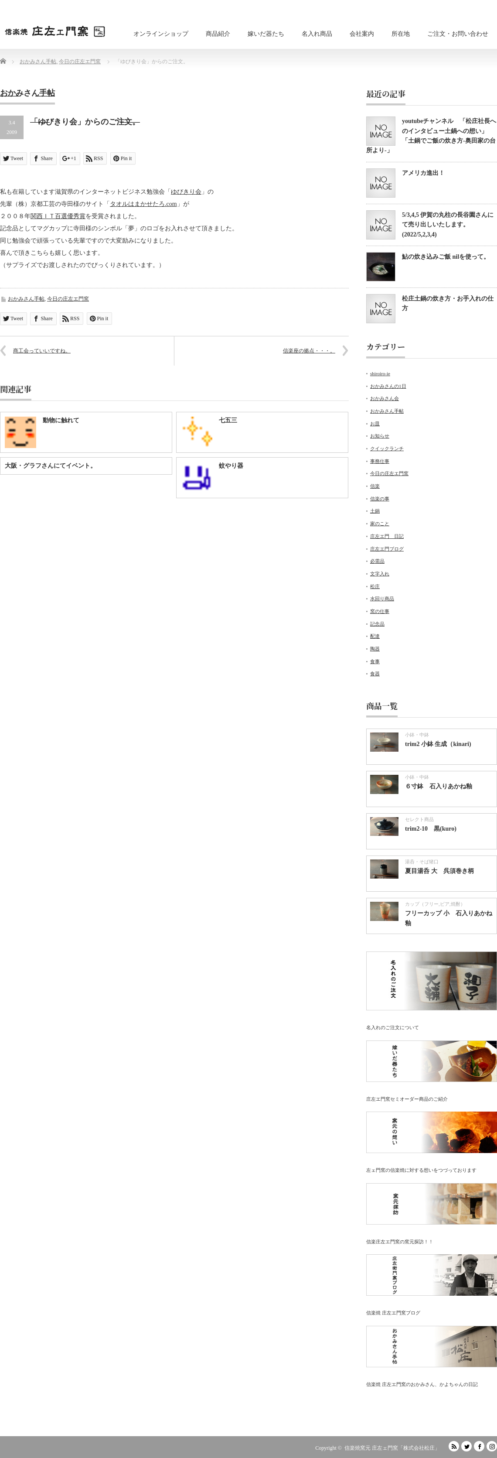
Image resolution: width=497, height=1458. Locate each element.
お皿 (375, 423)
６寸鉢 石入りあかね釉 (438, 786)
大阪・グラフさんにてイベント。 (50, 465)
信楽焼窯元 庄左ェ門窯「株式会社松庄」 (392, 1448)
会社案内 (362, 34)
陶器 (375, 648)
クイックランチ (387, 448)
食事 (375, 661)
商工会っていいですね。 (42, 351)
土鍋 (375, 510)
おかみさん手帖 (26, 299)
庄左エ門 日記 (387, 536)
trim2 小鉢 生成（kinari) (438, 744)
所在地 (400, 34)
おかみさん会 (384, 398)
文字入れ (379, 573)
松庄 (375, 586)
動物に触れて (61, 420)
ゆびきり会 (186, 191)
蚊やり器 (231, 465)
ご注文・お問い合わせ (457, 34)
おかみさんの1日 (388, 386)
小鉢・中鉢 (417, 734)
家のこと (379, 523)
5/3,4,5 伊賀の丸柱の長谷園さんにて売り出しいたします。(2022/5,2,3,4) (448, 225)
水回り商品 (382, 598)
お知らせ (379, 435)
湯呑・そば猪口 (422, 861)
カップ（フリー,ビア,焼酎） (435, 904)
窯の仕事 (379, 611)
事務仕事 (379, 461)
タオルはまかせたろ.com (143, 204)
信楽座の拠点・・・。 (309, 351)
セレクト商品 (419, 819)
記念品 (377, 623)
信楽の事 (379, 498)
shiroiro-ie (380, 373)
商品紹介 (218, 34)
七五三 (228, 420)
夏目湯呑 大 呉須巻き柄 (439, 871)
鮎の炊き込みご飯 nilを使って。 (446, 256)
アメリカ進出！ (423, 173)
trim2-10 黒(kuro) (430, 828)
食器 (375, 673)
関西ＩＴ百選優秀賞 (58, 216)
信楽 (375, 486)
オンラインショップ (160, 34)
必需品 (377, 561)
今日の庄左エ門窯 (68, 299)
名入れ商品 (317, 34)
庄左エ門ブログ (387, 548)
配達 (375, 636)
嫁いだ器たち (266, 34)
